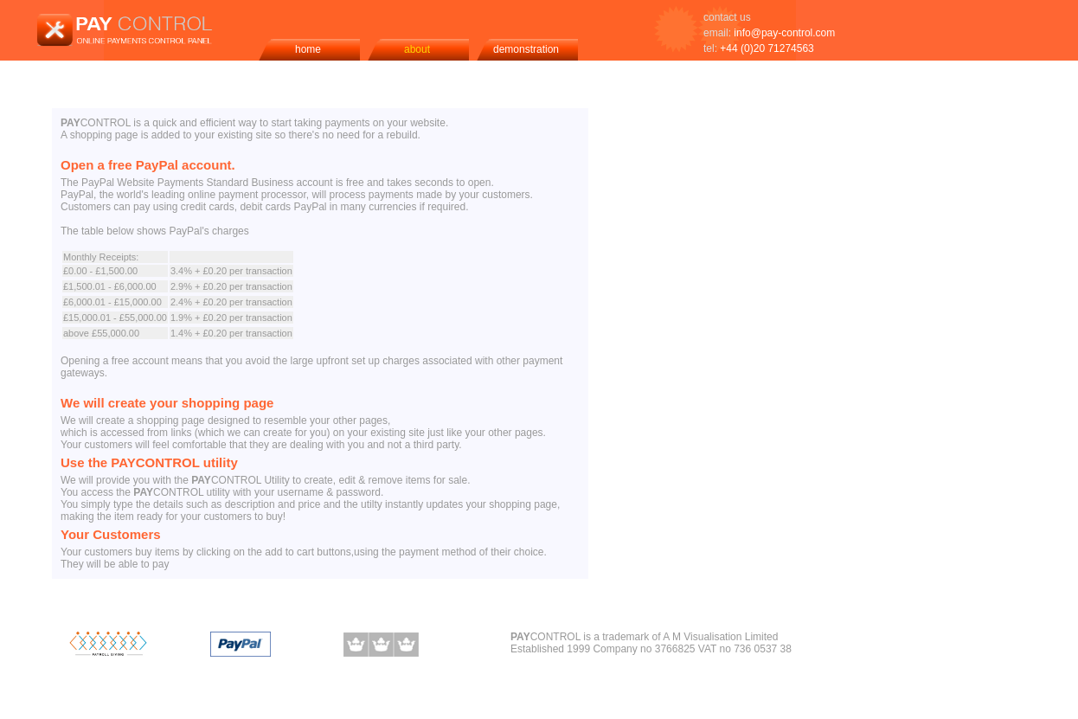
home (308, 49)
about (417, 49)
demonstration (526, 49)
